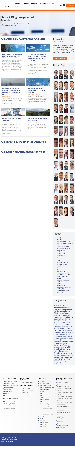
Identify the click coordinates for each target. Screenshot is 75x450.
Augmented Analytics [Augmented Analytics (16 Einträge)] (60, 311)
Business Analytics (62, 245)
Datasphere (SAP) (62, 251)
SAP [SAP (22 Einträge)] (63, 352)
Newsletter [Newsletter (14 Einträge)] (63, 342)
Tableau (59, 296)
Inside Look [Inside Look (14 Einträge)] (63, 338)
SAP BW (59, 287)
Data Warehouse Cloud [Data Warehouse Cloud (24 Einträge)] (62, 323)
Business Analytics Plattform (65, 247)
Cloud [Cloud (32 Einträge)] (57, 321)
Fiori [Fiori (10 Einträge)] (67, 326)
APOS (58, 242)
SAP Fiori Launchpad (63, 294)
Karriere (59, 263)
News (58, 270)
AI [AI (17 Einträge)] (55, 309)
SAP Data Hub (61, 289)
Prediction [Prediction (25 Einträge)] (59, 349)
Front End (59, 254)
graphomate (60, 258)
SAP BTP (59, 282)
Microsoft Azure (61, 266)
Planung (59, 272)
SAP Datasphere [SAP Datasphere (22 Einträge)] (66, 359)
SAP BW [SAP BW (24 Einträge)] (66, 357)
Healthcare (60, 259)
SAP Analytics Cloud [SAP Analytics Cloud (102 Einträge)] (62, 353)
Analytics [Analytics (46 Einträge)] (63, 310)
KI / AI (58, 265)
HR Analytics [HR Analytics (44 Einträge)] (61, 333)
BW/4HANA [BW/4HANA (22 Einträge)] (65, 319)
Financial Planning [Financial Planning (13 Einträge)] (59, 326)
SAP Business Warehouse (64, 286)
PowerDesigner (61, 275)
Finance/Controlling (62, 252)
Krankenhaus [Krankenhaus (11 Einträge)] (64, 340)
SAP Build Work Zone (63, 284)
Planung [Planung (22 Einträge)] (63, 348)
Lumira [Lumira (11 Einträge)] (70, 340)
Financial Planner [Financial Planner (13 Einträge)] (65, 325)
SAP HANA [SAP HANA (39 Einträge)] (63, 363)
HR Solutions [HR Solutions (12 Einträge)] (68, 334)
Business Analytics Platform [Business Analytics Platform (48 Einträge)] (62, 316)
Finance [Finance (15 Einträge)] (57, 325)
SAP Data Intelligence (63, 291)
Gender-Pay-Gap (61, 256)
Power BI (59, 273)
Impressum (4, 443)
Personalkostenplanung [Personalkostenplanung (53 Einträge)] (63, 347)
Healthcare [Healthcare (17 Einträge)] (68, 331)
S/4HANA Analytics (62, 279)
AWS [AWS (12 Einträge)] (69, 311)
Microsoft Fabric (61, 268)
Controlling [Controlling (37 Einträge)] (67, 321)
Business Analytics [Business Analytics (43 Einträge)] (63, 313)
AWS (58, 244)
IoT (58, 261)
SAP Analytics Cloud (62, 280)
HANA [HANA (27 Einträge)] (60, 331)
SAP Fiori (59, 293)
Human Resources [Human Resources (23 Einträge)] (61, 336)
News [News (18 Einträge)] (56, 342)
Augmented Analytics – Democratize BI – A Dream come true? (36, 95)
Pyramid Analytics (62, 277)
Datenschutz (13, 443)
